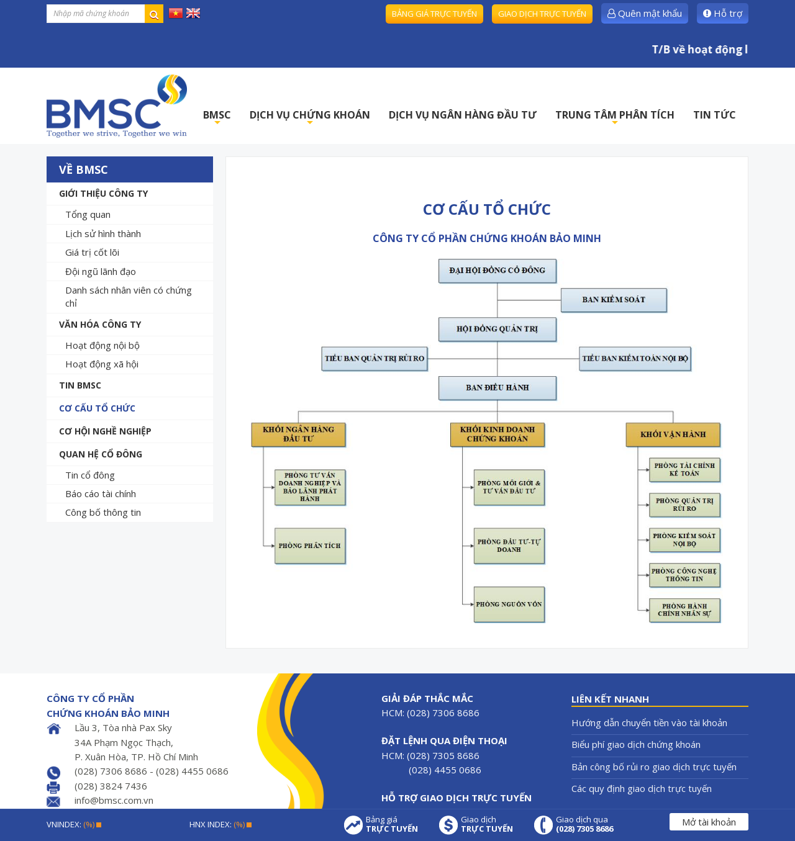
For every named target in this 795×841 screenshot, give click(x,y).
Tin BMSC (80, 385)
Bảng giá (392, 824)
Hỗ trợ (722, 13)
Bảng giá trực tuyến (434, 13)
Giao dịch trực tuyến (542, 13)
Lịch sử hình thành (103, 233)
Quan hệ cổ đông (100, 454)
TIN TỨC (714, 115)
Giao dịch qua (584, 824)
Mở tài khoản (709, 822)
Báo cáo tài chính (100, 493)
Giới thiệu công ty (103, 193)
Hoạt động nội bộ (102, 345)
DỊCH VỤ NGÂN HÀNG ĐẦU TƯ (463, 115)
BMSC (217, 118)
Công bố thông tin (103, 512)
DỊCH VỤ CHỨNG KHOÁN (310, 118)
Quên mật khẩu (644, 13)
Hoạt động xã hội (102, 364)
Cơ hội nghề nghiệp (105, 431)
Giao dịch (487, 824)
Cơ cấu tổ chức (97, 408)
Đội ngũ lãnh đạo (100, 271)
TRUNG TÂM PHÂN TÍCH (615, 118)
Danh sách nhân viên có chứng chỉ (128, 296)
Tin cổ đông (90, 475)
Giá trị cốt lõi (92, 252)
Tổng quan (88, 214)
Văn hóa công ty (100, 324)
